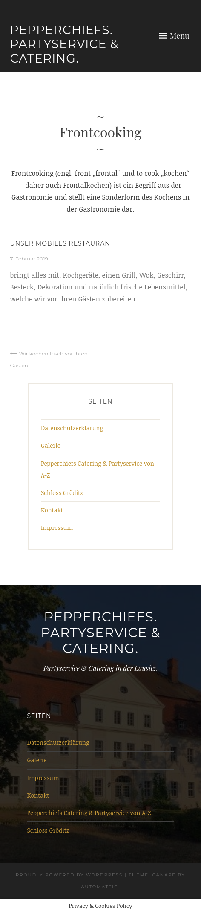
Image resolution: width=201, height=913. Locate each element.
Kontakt (52, 510)
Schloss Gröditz (62, 493)
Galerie (50, 445)
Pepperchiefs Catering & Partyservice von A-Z (89, 813)
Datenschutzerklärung (72, 428)
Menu (180, 36)
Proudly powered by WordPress (69, 875)
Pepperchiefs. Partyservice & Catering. (64, 44)
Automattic (99, 887)
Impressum (57, 528)
